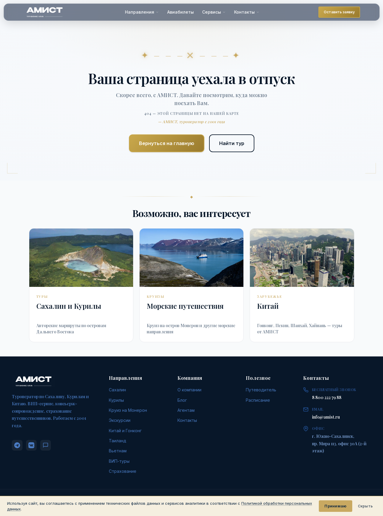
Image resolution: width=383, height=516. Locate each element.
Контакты (247, 12)
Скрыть (365, 506)
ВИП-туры (119, 461)
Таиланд (117, 440)
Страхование (122, 471)
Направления (142, 12)
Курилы (116, 400)
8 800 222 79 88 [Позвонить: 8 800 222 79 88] (326, 397)
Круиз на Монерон (128, 410)
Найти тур (231, 143)
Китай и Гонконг (125, 430)
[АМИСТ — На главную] (44, 12)
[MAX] (45, 445)
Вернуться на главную (166, 143)
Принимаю (335, 506)
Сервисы (214, 12)
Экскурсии (119, 420)
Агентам (186, 410)
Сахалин (117, 389)
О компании (189, 389)
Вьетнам (118, 450)
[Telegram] (17, 445)
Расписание (258, 400)
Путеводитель (261, 389)
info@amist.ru (326, 417)
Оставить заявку (339, 12)
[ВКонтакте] (31, 445)
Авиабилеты (180, 12)
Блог (182, 400)
